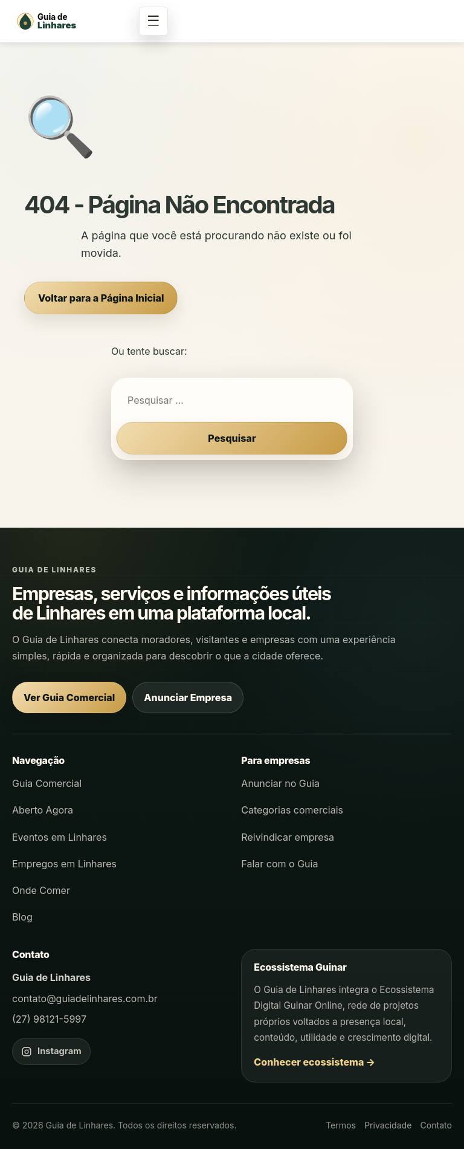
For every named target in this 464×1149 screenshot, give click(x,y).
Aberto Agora (42, 810)
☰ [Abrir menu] (153, 21)
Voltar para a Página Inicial (101, 298)
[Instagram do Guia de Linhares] (51, 1051)
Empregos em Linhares (64, 864)
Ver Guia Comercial (69, 697)
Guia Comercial (47, 783)
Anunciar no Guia (280, 783)
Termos (341, 1125)
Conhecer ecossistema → (314, 1062)
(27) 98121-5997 (49, 1019)
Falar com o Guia (279, 864)
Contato (436, 1125)
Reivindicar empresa (287, 837)
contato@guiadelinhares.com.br (85, 998)
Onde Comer (41, 890)
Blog (22, 917)
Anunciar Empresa (188, 697)
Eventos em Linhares (59, 837)
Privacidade (387, 1125)
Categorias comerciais (292, 810)
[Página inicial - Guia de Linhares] (72, 21)
